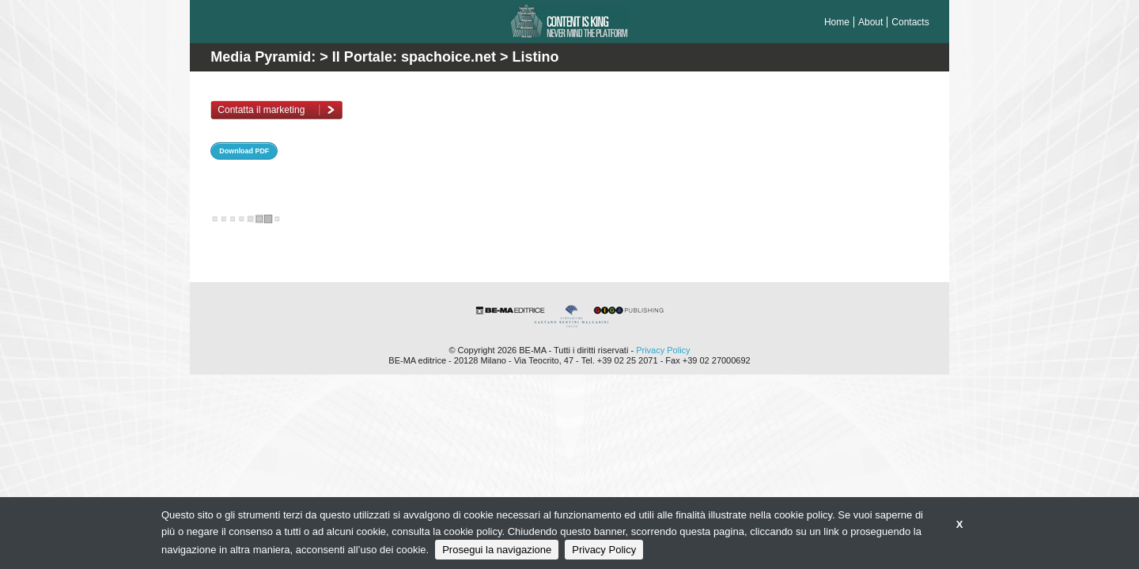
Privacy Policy (663, 350)
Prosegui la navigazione (496, 550)
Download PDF (244, 151)
